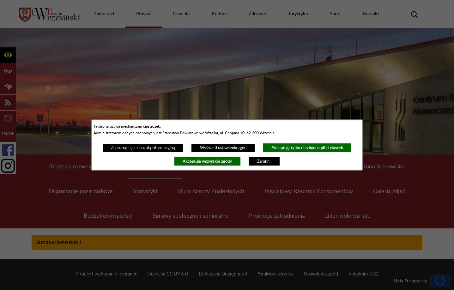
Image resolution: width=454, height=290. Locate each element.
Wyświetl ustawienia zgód (223, 148)
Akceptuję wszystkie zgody (207, 161)
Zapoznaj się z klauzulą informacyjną (143, 148)
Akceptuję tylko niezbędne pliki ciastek (307, 147)
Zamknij (264, 161)
